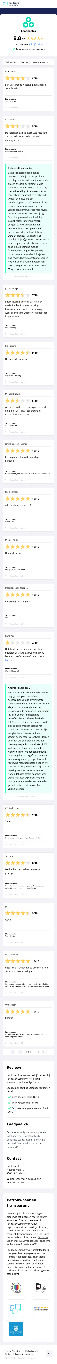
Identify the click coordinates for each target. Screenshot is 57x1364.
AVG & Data (30, 1351)
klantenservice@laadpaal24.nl (26, 1178)
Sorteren (24, 62)
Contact (8, 1354)
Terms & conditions (24, 1354)
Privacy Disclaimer (13, 1351)
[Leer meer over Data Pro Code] (16, 1288)
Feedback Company (27, 1358)
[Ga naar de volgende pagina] (36, 1052)
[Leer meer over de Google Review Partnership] (41, 1308)
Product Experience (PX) (37, 1240)
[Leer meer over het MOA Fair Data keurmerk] (41, 1288)
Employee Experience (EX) (23, 1244)
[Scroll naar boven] (49, 1353)
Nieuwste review (41, 62)
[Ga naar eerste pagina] (13, 1052)
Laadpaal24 (28, 31)
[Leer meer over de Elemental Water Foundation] (16, 1329)
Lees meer (10, 660)
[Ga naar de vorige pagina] (20, 1052)
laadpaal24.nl (17, 1182)
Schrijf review (36, 44)
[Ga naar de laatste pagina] (44, 1052)
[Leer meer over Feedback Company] (16, 1308)
